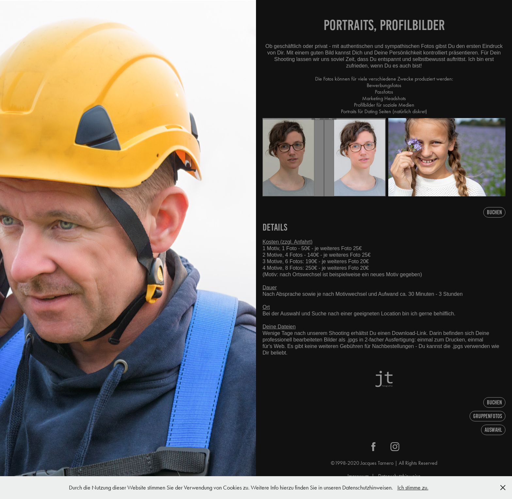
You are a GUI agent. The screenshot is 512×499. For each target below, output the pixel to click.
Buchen (494, 212)
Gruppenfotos (487, 416)
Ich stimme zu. (412, 487)
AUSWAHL (493, 430)
